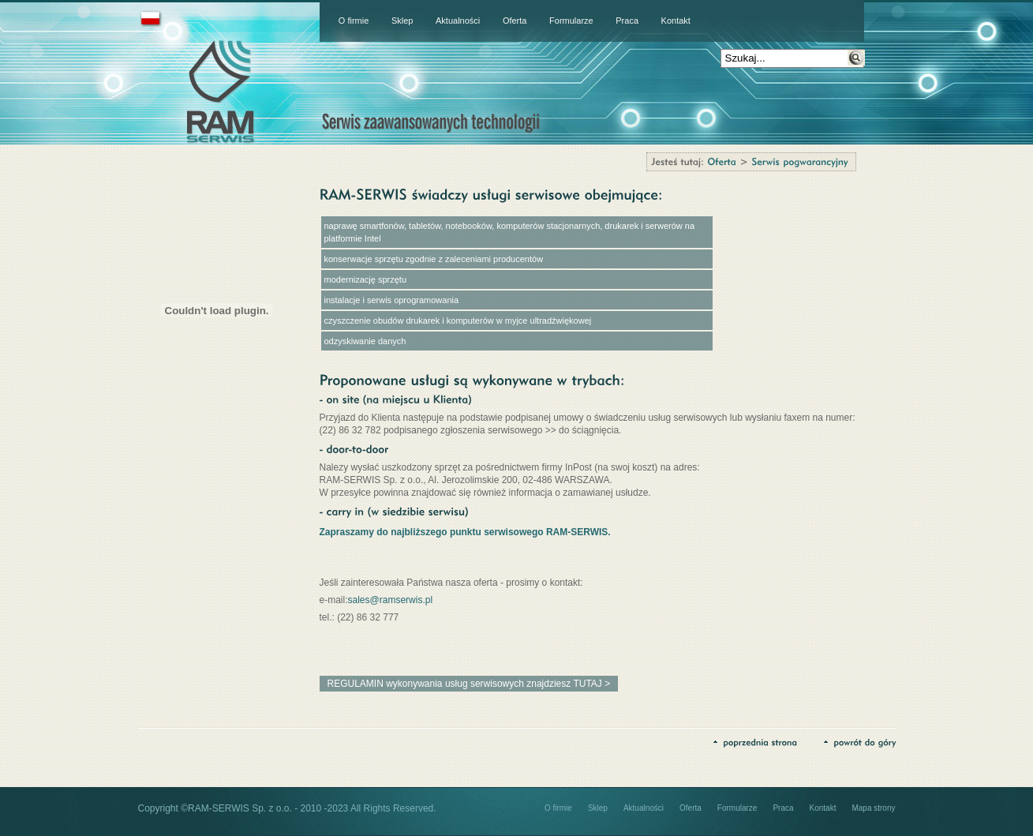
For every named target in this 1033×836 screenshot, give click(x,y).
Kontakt (676, 20)
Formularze (571, 20)
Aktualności (458, 20)
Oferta (515, 20)
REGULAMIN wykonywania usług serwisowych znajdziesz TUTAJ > (469, 683)
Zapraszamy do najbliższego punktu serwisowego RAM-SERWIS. (465, 532)
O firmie (354, 20)
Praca (627, 20)
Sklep (402, 20)
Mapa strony (873, 808)
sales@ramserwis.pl (390, 599)
